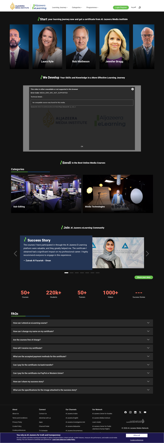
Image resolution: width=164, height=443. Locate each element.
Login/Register (121, 7)
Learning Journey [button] (59, 7)
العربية (133, 7)
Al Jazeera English (72, 418)
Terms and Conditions (19, 418)
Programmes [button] (91, 7)
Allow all (137, 435)
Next (144, 46)
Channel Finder (44, 426)
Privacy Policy (17, 422)
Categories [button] (76, 7)
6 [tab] (92, 272)
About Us (15, 413)
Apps (41, 422)
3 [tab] (77, 272)
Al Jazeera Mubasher (73, 426)
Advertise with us (45, 418)
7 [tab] (98, 272)
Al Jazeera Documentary (74, 430)
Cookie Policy (17, 426)
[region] (82, 438)
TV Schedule (43, 430)
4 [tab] (82, 272)
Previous (20, 46)
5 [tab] (87, 272)
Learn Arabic (96, 422)
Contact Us (43, 413)
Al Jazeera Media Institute (101, 418)
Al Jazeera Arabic (72, 413)
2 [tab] (72, 272)
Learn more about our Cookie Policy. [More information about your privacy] (63, 439)
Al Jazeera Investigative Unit (75, 422)
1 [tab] (66, 272)
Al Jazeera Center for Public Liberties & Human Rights (101, 427)
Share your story (143, 277)
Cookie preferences (19, 430)
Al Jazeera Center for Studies (102, 413)
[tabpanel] (82, 252)
